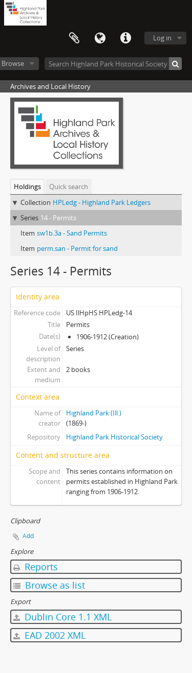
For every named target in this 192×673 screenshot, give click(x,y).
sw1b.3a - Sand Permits (72, 233)
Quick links (125, 38)
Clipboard (74, 38)
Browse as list (49, 585)
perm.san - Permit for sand (77, 248)
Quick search (68, 186)
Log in (162, 37)
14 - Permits (58, 217)
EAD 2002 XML (49, 635)
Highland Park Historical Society (114, 437)
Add (28, 535)
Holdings (27, 186)
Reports (35, 567)
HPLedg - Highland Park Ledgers (102, 202)
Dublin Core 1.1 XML (62, 617)
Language (100, 38)
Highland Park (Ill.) (93, 412)
